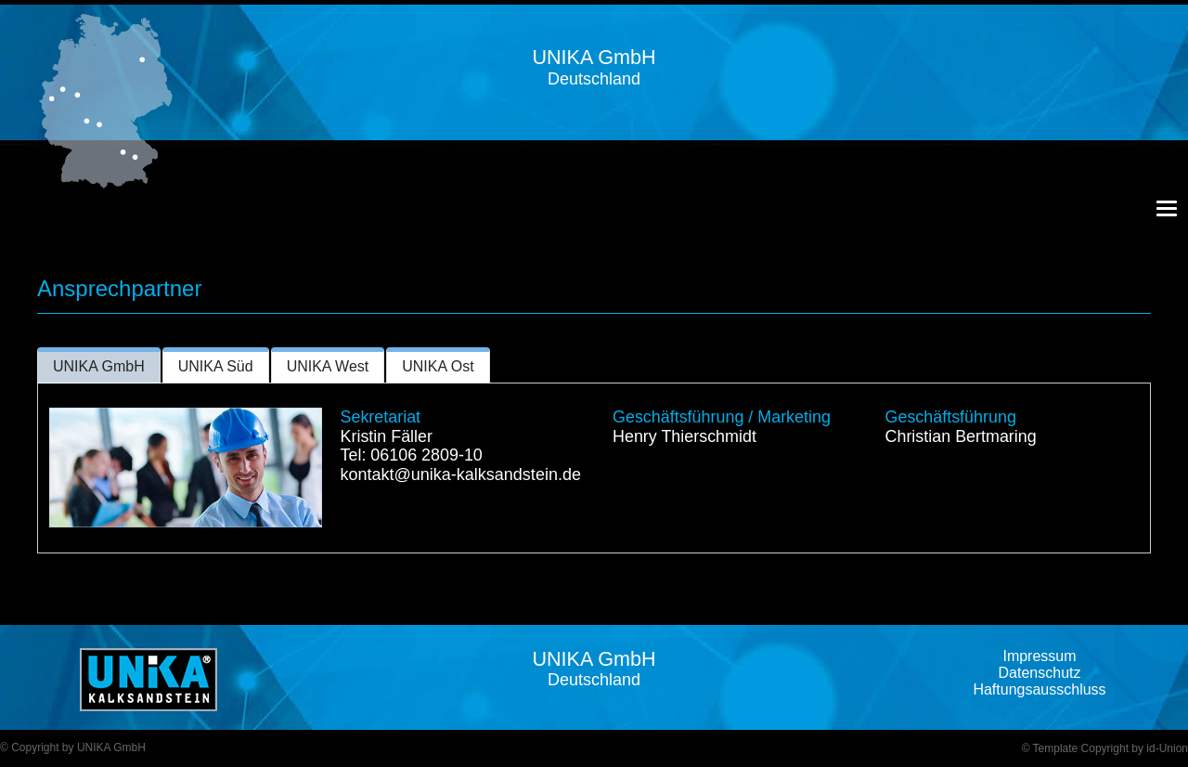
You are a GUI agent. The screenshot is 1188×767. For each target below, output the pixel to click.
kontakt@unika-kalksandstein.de (461, 474)
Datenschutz (1040, 673)
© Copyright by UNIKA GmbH (73, 747)
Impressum (1039, 656)
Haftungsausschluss (1039, 689)
